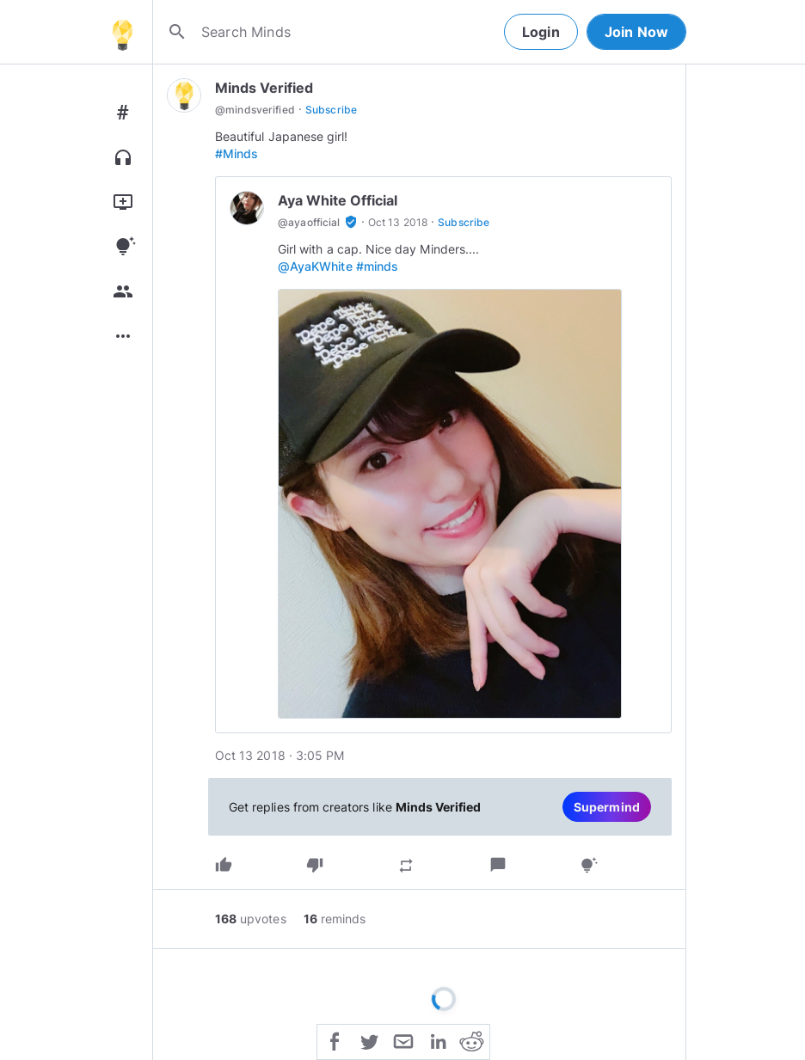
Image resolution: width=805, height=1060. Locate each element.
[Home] (122, 31)
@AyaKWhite (315, 266)
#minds (377, 266)
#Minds (236, 153)
